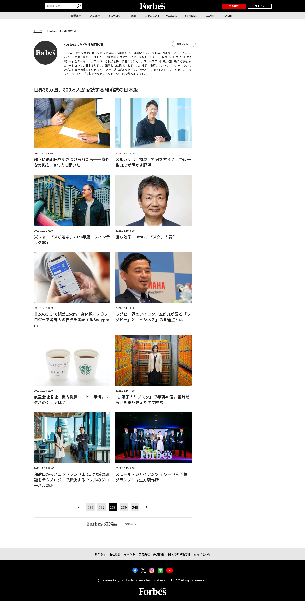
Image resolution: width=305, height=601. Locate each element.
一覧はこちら (113, 524)
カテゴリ (116, 15)
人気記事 (95, 15)
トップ (38, 31)
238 (113, 507)
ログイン (260, 6)
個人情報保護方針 (179, 554)
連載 (133, 15)
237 (102, 507)
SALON (210, 15)
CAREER (192, 15)
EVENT (229, 15)
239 (124, 507)
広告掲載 (144, 554)
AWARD (172, 15)
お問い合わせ (202, 554)
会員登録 (234, 6)
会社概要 (114, 554)
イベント (129, 554)
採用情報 (159, 554)
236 (90, 507)
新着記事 (76, 15)
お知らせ (100, 554)
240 (135, 507)
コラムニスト (152, 15)
